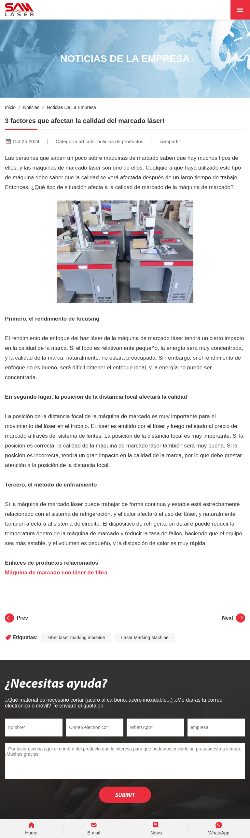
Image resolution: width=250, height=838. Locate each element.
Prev (16, 618)
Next (233, 618)
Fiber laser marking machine (76, 637)
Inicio (10, 107)
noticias (31, 107)
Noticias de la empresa (71, 107)
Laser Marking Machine (145, 637)
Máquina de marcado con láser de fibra (56, 573)
